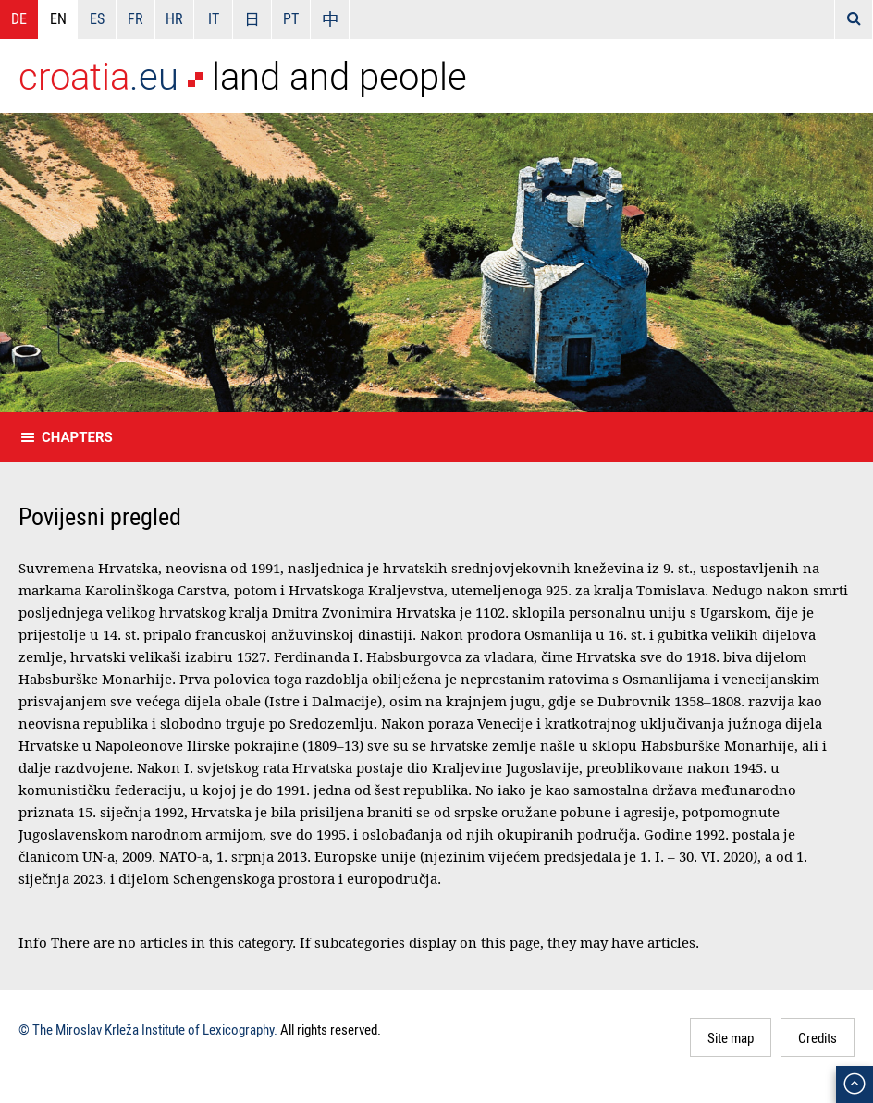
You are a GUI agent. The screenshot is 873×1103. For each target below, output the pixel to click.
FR (135, 18)
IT (213, 18)
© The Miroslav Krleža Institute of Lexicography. (147, 1029)
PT (291, 18)
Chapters (77, 437)
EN (58, 18)
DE (19, 18)
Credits (817, 1037)
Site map (730, 1037)
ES (97, 18)
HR (174, 18)
